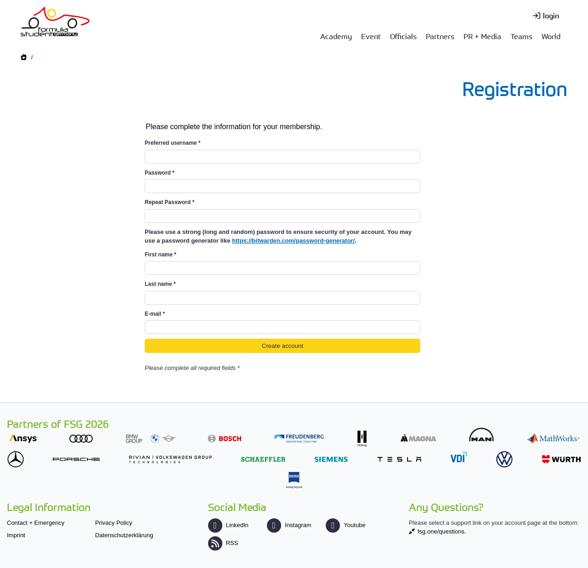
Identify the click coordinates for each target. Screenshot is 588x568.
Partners (440, 35)
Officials (403, 35)
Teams (521, 35)
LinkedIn (228, 525)
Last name (160, 284)
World (551, 35)
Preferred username (172, 143)
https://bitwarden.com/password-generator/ (293, 240)
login (551, 15)
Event (371, 35)
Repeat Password (169, 202)
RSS (223, 543)
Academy (336, 35)
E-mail (155, 314)
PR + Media (482, 35)
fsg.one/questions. (442, 531)
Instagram (289, 525)
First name (160, 254)
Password (160, 173)
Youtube (345, 525)
